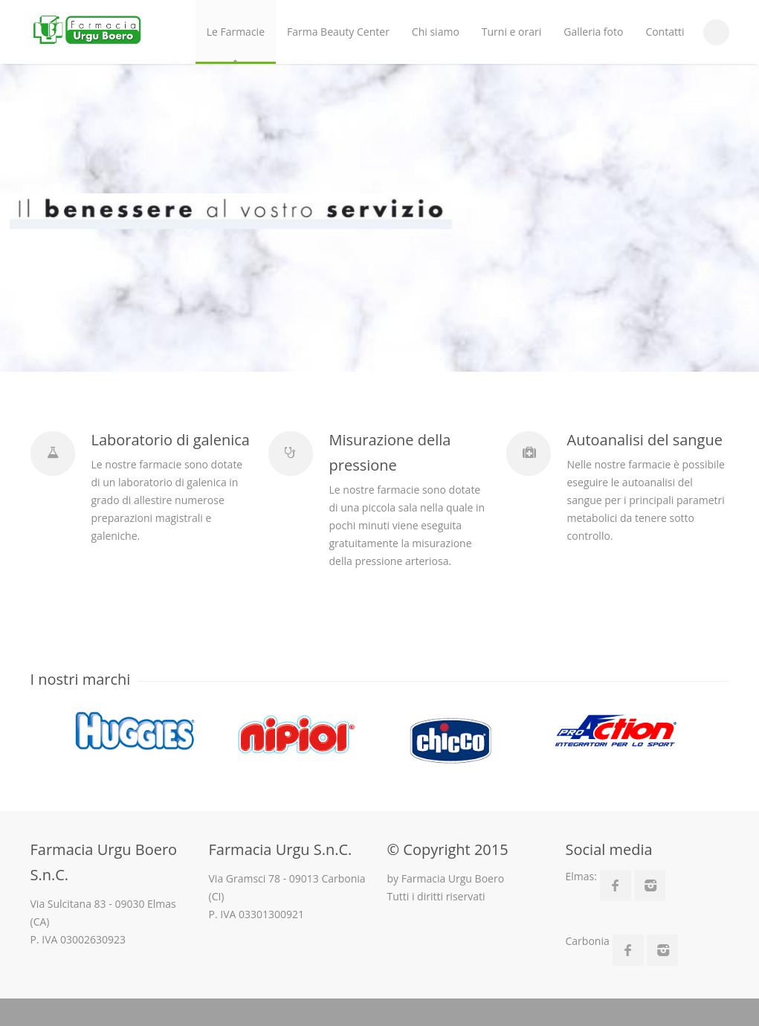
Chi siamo (435, 32)
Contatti (664, 32)
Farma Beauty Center (338, 32)
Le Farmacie (236, 32)
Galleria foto (593, 32)
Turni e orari (511, 32)
